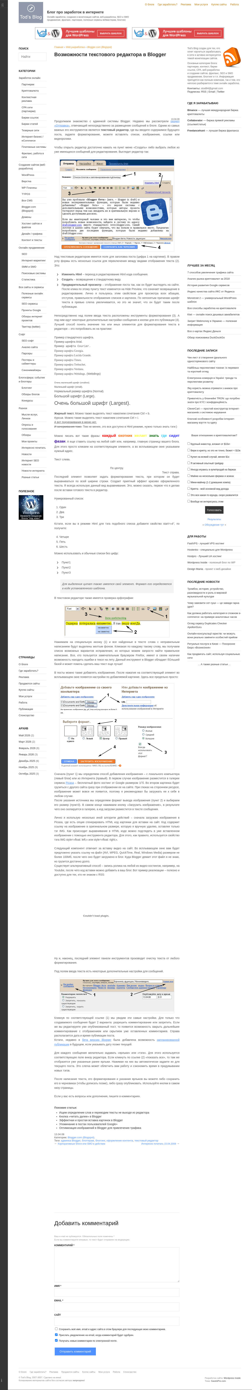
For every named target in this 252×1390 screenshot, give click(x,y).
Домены (26, 217)
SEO (24, 253)
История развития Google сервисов (208, 285)
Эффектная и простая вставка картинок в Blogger (91, 1120)
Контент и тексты (32, 240)
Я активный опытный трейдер (207, 463)
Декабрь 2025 (27, 760)
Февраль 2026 (27, 748)
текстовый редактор (146, 1140)
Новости (27, 454)
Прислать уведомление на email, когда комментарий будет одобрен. (94, 1335)
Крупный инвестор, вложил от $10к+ (210, 444)
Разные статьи (30, 477)
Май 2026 (24, 735)
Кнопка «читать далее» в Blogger (80, 1116)
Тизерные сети (30, 130)
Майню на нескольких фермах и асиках (212, 476)
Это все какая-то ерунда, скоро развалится (214, 495)
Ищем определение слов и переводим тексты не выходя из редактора (104, 1112)
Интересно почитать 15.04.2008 (158, 1143)
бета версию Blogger (96, 1039)
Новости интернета (33, 470)
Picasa (70, 782)
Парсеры (27, 353)
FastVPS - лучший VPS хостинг (205, 543)
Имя (57, 1286)
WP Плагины (29, 187)
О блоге (149, 4)
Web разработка (75, 47)
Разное (23, 408)
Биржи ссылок (30, 117)
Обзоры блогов (31, 394)
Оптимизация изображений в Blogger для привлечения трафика (100, 1127)
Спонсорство (26, 715)
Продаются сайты (29, 683)
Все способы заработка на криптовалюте (211, 308)
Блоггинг (27, 387)
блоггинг (100, 1140)
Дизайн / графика (32, 233)
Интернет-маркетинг (34, 260)
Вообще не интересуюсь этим (207, 501)
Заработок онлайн (29, 77)
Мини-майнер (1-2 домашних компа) (210, 482)
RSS (204, 91)
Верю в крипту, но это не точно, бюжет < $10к (215, 450)
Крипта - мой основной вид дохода (210, 489)
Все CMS (27, 200)
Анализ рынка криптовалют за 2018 (208, 278)
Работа (234, 4)
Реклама (186, 4)
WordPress (28, 175)
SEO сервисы (30, 303)
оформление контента (120, 1140)
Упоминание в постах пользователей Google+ (88, 1124)
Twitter (220, 91)
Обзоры (26, 434)
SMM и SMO (29, 266)
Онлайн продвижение (31, 247)
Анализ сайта (30, 347)
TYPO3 (26, 194)
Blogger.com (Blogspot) (99, 47)
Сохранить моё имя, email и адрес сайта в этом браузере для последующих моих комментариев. (112, 1329)
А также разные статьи (214, 664)
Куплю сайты (219, 4)
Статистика (28, 279)
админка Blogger (70, 1140)
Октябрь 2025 (27, 773)
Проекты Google (31, 310)
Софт (22, 334)
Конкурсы (27, 400)
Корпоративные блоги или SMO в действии (81, 1143)
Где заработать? (167, 4)
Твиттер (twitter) (31, 326)
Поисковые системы (34, 273)
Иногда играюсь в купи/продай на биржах (213, 469)
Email (58, 1300)
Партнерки (28, 84)
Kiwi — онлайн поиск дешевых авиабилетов (213, 314)
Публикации (26, 709)
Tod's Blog (31, 12)
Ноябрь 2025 (26, 767)
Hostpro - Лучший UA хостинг (204, 556)
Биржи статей (30, 123)
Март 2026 (25, 741)
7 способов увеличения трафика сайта (210, 272)
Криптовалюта (30, 90)
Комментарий (64, 1245)
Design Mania (195, 568)
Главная (58, 47)
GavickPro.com (218, 1381)
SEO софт (28, 340)
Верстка (26, 181)
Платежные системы (34, 146)
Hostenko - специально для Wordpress (210, 549)
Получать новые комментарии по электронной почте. (85, 1340)
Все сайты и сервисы (31, 287)
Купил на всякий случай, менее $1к (210, 456)
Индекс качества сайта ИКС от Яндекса (210, 291)
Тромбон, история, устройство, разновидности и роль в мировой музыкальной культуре (207, 592)
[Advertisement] (117, 88)
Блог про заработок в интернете (75, 12)
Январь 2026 (26, 754)
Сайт (57, 1315)
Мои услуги (201, 4)
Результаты (214, 519)
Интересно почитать (34, 447)
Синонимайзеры (31, 370)
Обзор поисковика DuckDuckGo (206, 337)
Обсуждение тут (214, 524)
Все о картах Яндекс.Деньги (204, 331)
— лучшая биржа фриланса (213, 130)
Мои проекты (29, 441)
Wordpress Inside (197, 562)
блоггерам (88, 1140)
